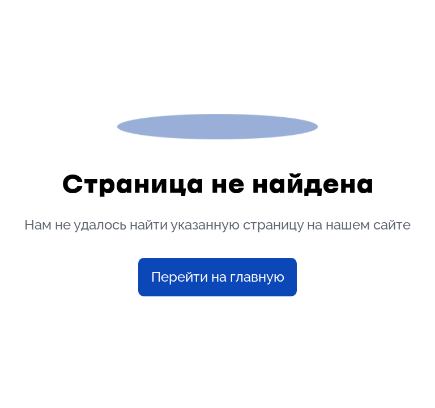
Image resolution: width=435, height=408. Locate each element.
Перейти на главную (217, 277)
